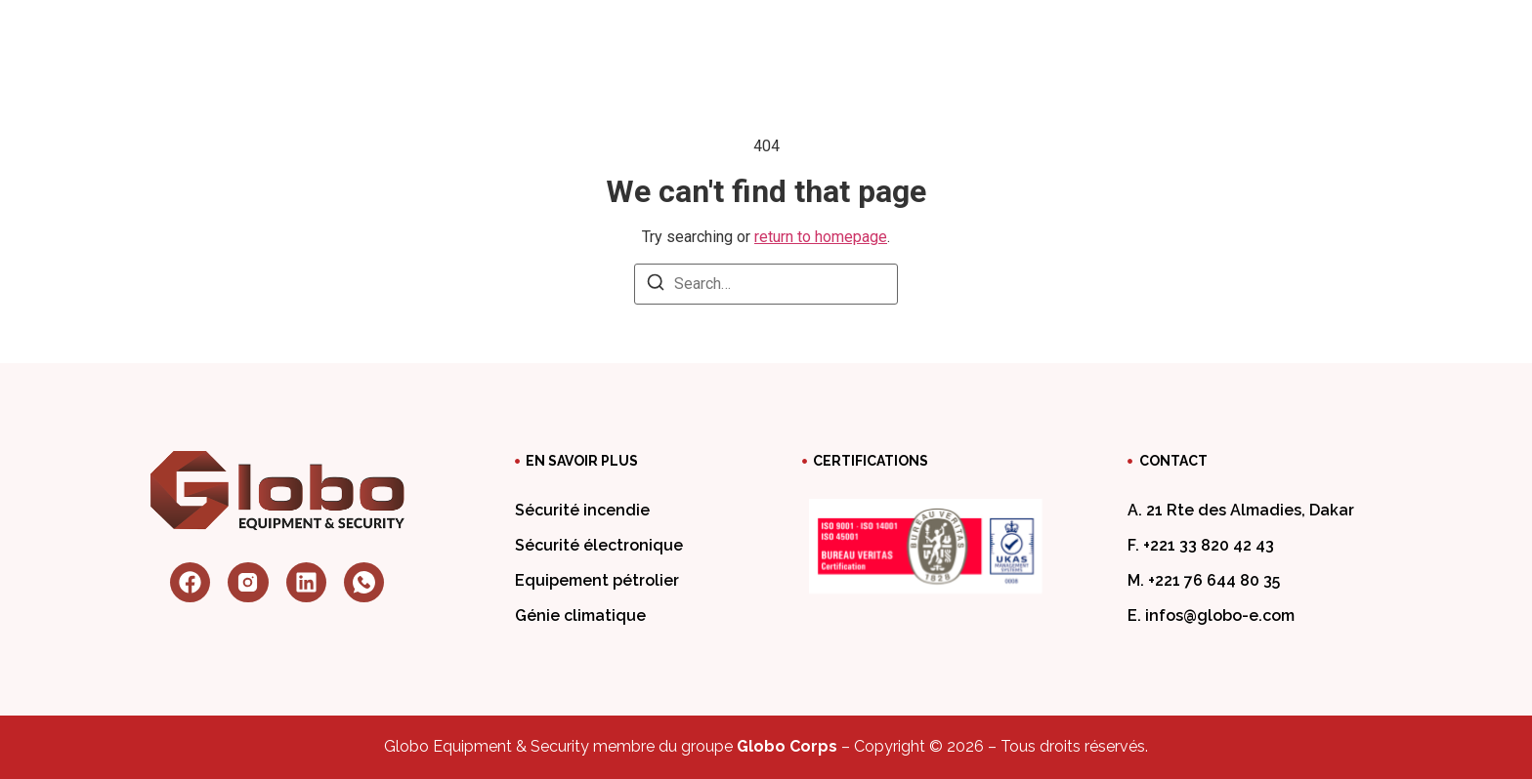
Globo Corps (787, 746)
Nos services (713, 34)
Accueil (467, 33)
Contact (1136, 33)
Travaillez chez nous (979, 33)
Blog (835, 33)
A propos (572, 33)
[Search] (655, 286)
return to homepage (820, 236)
